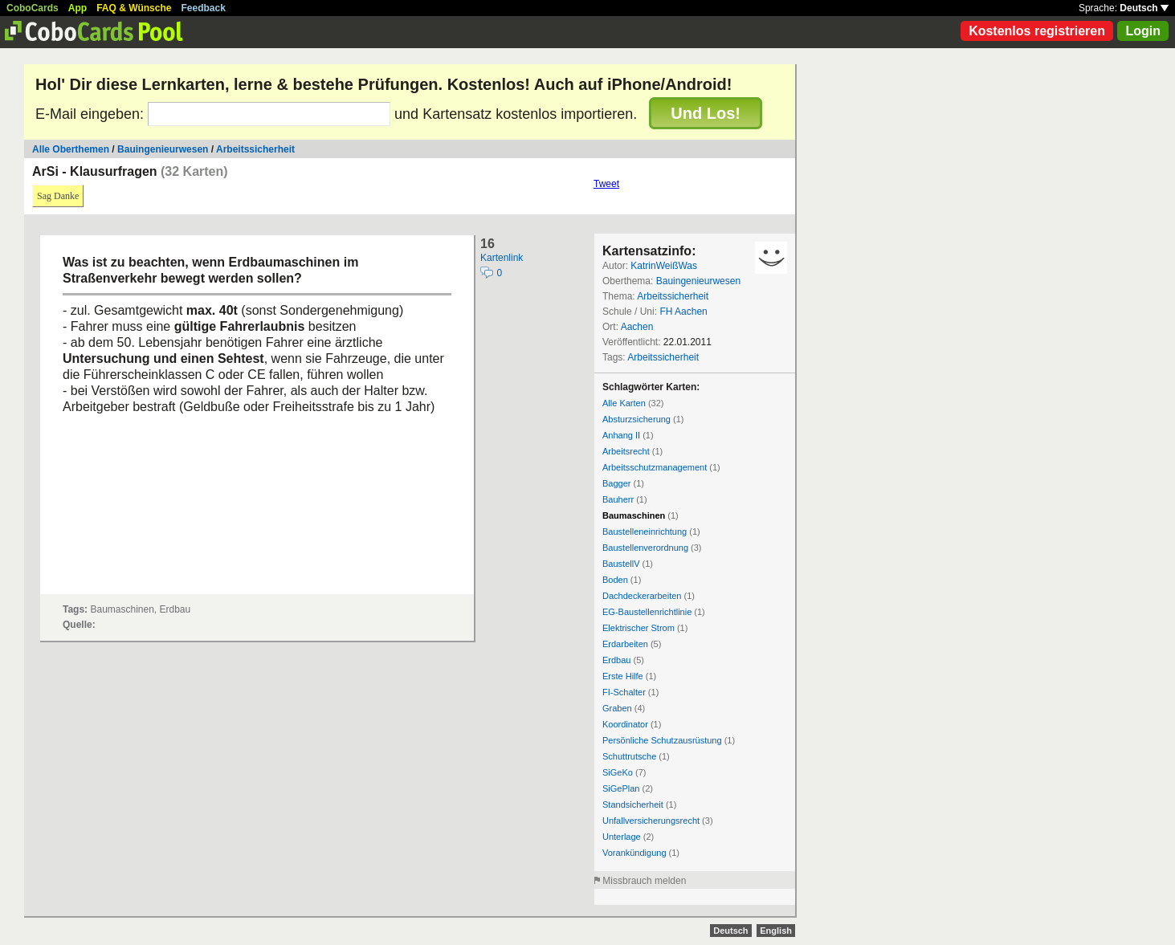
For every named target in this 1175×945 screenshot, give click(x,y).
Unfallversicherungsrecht (651, 820)
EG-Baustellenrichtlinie (647, 612)
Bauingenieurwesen (162, 149)
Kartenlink (501, 257)
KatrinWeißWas (663, 265)
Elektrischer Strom (638, 628)
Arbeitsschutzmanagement (654, 467)
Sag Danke (58, 196)
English (776, 930)
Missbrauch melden (644, 880)
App (77, 8)
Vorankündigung (634, 852)
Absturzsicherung (636, 419)
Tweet (606, 183)
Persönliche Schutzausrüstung (662, 740)
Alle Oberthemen (70, 149)
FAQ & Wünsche (133, 8)
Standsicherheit (632, 804)
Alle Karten (624, 403)
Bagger (616, 483)
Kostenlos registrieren (1037, 31)
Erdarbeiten (625, 644)
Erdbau (616, 660)
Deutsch (1144, 8)
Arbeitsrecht (626, 451)
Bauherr (618, 499)
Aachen (637, 326)
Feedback (204, 8)
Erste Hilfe (622, 676)
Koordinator (625, 724)
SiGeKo (617, 772)
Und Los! (705, 113)
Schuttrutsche (629, 756)
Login (1143, 31)
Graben (617, 708)
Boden (615, 580)
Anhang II (621, 435)
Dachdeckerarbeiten (641, 596)
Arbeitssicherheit (255, 149)
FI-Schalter (624, 692)
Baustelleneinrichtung (644, 531)
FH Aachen (683, 311)
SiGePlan (620, 788)
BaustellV (620, 563)
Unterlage (621, 836)
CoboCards (32, 8)
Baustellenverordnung (645, 547)
